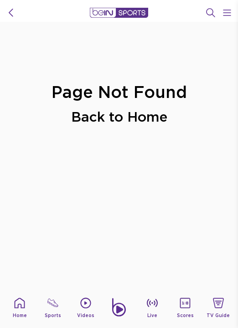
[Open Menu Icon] (227, 12)
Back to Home (119, 116)
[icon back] (10, 12)
